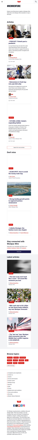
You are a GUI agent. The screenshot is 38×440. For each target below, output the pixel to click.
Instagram (24, 248)
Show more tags (11, 365)
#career (10, 224)
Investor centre (11, 380)
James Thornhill (13, 205)
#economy (11, 302)
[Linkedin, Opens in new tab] (21, 406)
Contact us (10, 374)
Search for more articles (19, 147)
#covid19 (15, 360)
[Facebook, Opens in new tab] (14, 406)
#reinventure (12, 78)
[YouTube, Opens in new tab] (19, 406)
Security (10, 384)
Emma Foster (13, 96)
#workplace (21, 362)
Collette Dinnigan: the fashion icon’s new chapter (18, 229)
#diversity (10, 362)
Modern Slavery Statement (14, 396)
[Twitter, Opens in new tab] (17, 406)
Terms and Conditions (18, 425)
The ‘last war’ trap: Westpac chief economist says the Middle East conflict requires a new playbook (18, 337)
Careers (9, 376)
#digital (15, 362)
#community (22, 357)
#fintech (11, 37)
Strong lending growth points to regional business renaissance (19, 201)
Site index (10, 394)
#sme (10, 195)
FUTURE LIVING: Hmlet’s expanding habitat (17, 122)
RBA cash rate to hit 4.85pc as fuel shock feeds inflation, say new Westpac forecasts (18, 307)
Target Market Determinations (14, 426)
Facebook (13, 248)
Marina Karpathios (14, 232)
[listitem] (19, 274)
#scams (11, 168)
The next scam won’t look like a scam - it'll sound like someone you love (18, 278)
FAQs (9, 386)
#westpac (16, 357)
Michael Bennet (13, 57)
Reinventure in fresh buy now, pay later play (17, 83)
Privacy (9, 388)
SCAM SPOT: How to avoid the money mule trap (18, 173)
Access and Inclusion (13, 378)
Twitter (17, 248)
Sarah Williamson (24, 232)
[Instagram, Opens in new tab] (24, 406)
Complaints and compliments (14, 373)
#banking (9, 360)
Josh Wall (12, 137)
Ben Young (12, 176)
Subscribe (19, 251)
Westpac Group (11, 382)
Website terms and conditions (15, 390)
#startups (11, 117)
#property (21, 360)
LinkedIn (9, 248)
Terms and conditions (13, 392)
